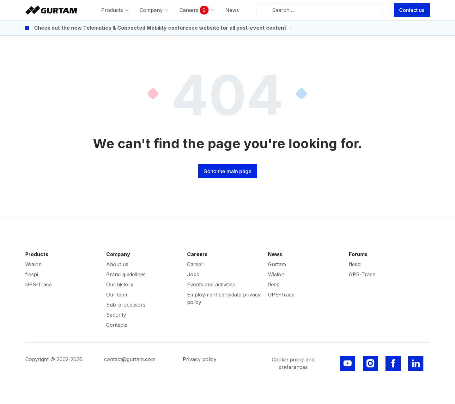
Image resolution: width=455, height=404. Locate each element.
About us (117, 264)
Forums (358, 254)
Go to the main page (227, 171)
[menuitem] (115, 10)
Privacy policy (199, 359)
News (275, 254)
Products (36, 254)
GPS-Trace (38, 284)
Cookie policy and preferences (293, 363)
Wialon (33, 264)
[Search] (265, 10)
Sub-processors (125, 305)
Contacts (116, 325)
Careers (197, 254)
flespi (31, 274)
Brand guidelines (126, 274)
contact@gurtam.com (129, 359)
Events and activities (211, 284)
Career (195, 264)
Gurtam (277, 264)
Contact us (411, 10)
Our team (117, 294)
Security (116, 315)
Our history (119, 284)
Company (118, 254)
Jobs (193, 274)
